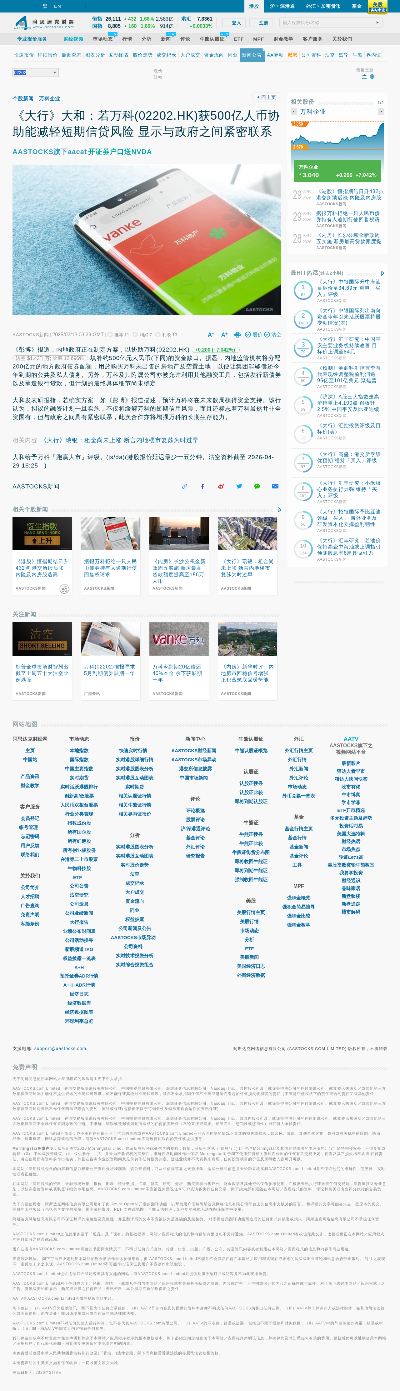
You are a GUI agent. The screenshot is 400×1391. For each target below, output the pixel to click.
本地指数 (79, 750)
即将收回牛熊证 (251, 861)
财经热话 (351, 841)
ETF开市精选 (351, 810)
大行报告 (79, 922)
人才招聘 (30, 896)
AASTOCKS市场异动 (135, 937)
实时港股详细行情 (134, 759)
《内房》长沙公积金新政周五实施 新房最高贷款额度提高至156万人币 (349, 241)
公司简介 (30, 887)
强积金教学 (298, 925)
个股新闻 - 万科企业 (36, 98)
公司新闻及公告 (134, 928)
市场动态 (251, 930)
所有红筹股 (79, 841)
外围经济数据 (251, 975)
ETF (79, 877)
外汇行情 (299, 759)
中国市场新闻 (195, 777)
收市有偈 (351, 786)
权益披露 (134, 919)
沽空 (134, 874)
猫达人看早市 (351, 771)
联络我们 (30, 854)
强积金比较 (298, 915)
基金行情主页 (299, 828)
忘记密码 (30, 836)
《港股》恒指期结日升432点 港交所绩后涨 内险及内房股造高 (350, 198)
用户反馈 (30, 845)
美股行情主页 (251, 912)
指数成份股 (79, 823)
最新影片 (351, 763)
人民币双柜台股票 (79, 805)
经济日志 (79, 994)
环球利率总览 (79, 1021)
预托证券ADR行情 (79, 975)
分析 (251, 939)
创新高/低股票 (79, 795)
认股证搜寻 (251, 783)
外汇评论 (195, 846)
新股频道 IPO (79, 949)
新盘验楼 (351, 896)
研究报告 (195, 855)
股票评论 (195, 819)
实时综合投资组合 (134, 964)
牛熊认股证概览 (251, 750)
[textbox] (330, 23)
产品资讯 (30, 776)
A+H (79, 967)
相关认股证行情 (134, 795)
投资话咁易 (351, 825)
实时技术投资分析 (134, 955)
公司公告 (79, 885)
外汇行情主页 (299, 750)
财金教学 (30, 785)
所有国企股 (79, 832)
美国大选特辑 (351, 833)
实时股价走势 (135, 865)
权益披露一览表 (79, 958)
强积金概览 (298, 897)
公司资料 (135, 946)
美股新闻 (251, 957)
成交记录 (134, 883)
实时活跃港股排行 (79, 786)
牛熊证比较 (251, 843)
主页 (30, 750)
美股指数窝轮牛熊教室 (351, 865)
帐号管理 (30, 827)
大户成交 (134, 892)
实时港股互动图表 (134, 777)
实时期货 (79, 777)
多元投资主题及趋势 (351, 818)
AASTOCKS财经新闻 (195, 750)
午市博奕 (351, 794)
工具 (298, 865)
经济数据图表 (79, 1012)
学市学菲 (351, 802)
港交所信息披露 (195, 768)
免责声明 (30, 914)
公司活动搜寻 (79, 940)
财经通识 (351, 880)
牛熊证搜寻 (251, 834)
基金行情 (299, 837)
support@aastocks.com (60, 1048)
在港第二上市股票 (79, 859)
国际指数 (79, 759)
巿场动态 (299, 786)
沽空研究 (79, 895)
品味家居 (351, 888)
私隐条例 (30, 923)
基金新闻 (298, 846)
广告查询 (30, 905)
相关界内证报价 (134, 814)
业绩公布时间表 (79, 931)
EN (57, 6)
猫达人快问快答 (351, 779)
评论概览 (195, 810)
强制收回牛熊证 (251, 879)
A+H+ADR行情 (79, 985)
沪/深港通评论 (195, 828)
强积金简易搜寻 (298, 906)
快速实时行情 (134, 750)
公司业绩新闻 (79, 913)
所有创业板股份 (79, 850)
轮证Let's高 (351, 857)
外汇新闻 (298, 768)
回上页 (266, 97)
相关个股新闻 (30, 509)
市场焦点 (351, 849)
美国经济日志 (251, 966)
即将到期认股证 (251, 801)
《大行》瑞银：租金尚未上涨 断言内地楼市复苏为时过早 (120, 440)
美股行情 (251, 921)
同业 (134, 910)
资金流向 (134, 901)
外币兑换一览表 (298, 795)
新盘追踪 (351, 904)
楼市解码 (351, 911)
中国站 (30, 759)
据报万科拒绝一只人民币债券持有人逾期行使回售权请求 (348, 219)
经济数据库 (79, 1003)
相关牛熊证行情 (134, 805)
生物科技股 (79, 868)
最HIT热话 (317, 273)
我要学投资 (351, 872)
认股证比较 (251, 792)
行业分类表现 (79, 814)
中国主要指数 (79, 768)
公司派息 (79, 904)
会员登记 (30, 818)
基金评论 (195, 837)
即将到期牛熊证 (251, 870)
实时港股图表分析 (134, 768)
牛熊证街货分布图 (251, 852)
